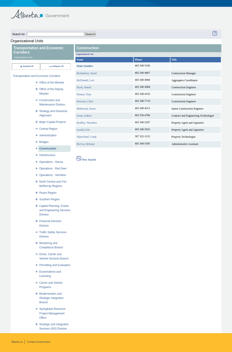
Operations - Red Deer (53, 168)
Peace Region (47, 192)
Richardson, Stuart (87, 73)
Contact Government (38, 341)
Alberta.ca (17, 341)
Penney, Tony (84, 94)
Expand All (26, 66)
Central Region (48, 128)
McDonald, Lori (85, 80)
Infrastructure (47, 155)
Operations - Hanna (51, 162)
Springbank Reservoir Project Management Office (52, 313)
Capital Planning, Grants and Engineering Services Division (54, 210)
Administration (48, 135)
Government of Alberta (44, 12)
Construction (47, 148)
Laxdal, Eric (83, 129)
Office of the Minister (51, 82)
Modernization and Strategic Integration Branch (51, 298)
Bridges (44, 142)
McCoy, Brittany (86, 144)
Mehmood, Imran (86, 108)
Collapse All (56, 66)
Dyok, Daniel (84, 87)
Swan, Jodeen (84, 115)
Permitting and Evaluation (54, 265)
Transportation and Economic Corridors (36, 76)
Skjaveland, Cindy (87, 136)
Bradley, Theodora (87, 122)
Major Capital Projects (52, 122)
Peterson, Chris (85, 101)
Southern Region (49, 199)
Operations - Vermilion (52, 175)
